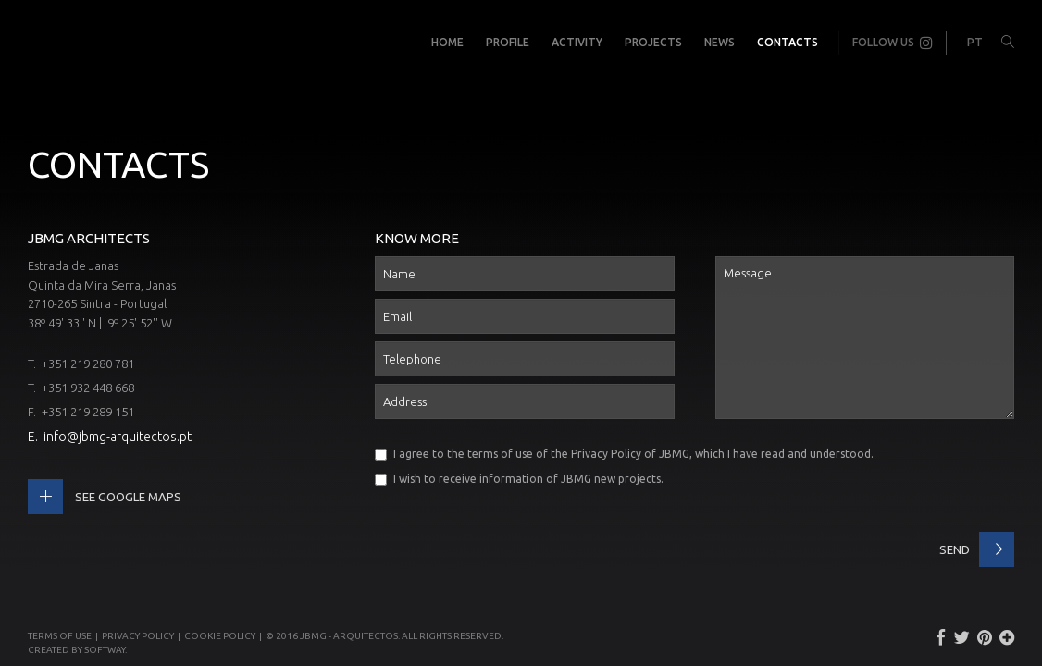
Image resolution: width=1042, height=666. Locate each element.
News (719, 42)
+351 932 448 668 (88, 387)
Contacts (787, 42)
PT (975, 42)
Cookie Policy (219, 636)
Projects (653, 42)
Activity (577, 42)
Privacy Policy (606, 454)
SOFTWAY (104, 650)
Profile (507, 42)
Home (447, 42)
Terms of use (60, 636)
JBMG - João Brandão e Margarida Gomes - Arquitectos (46, 42)
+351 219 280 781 (88, 363)
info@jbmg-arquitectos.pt (117, 436)
